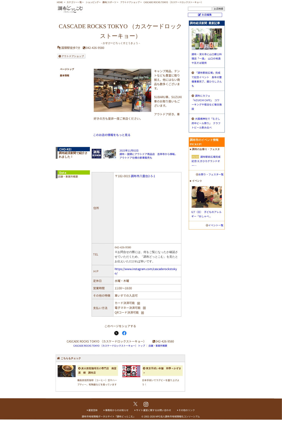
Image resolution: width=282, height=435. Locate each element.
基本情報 (64, 75)
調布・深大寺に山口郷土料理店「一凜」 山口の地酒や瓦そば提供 (207, 58)
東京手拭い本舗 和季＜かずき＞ (162, 370)
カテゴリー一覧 (74, 2)
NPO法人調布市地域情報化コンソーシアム (177, 416)
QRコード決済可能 (127, 312)
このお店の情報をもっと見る (111, 135)
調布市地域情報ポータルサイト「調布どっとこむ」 (109, 416)
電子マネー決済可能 (128, 307)
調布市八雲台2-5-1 (143, 176)
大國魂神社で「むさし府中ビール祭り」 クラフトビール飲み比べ (206, 123)
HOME (60, 2)
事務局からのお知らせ (117, 410)
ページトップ (67, 69)
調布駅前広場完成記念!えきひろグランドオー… (206, 161)
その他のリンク (186, 410)
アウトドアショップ (130, 2)
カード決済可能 (125, 303)
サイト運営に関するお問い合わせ (153, 410)
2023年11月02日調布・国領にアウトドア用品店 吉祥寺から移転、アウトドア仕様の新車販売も (148, 154)
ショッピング (92, 2)
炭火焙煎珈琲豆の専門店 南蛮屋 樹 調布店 (97, 370)
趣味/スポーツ (109, 2)
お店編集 (207, 14)
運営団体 (93, 410)
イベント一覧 (215, 225)
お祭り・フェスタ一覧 (211, 174)
